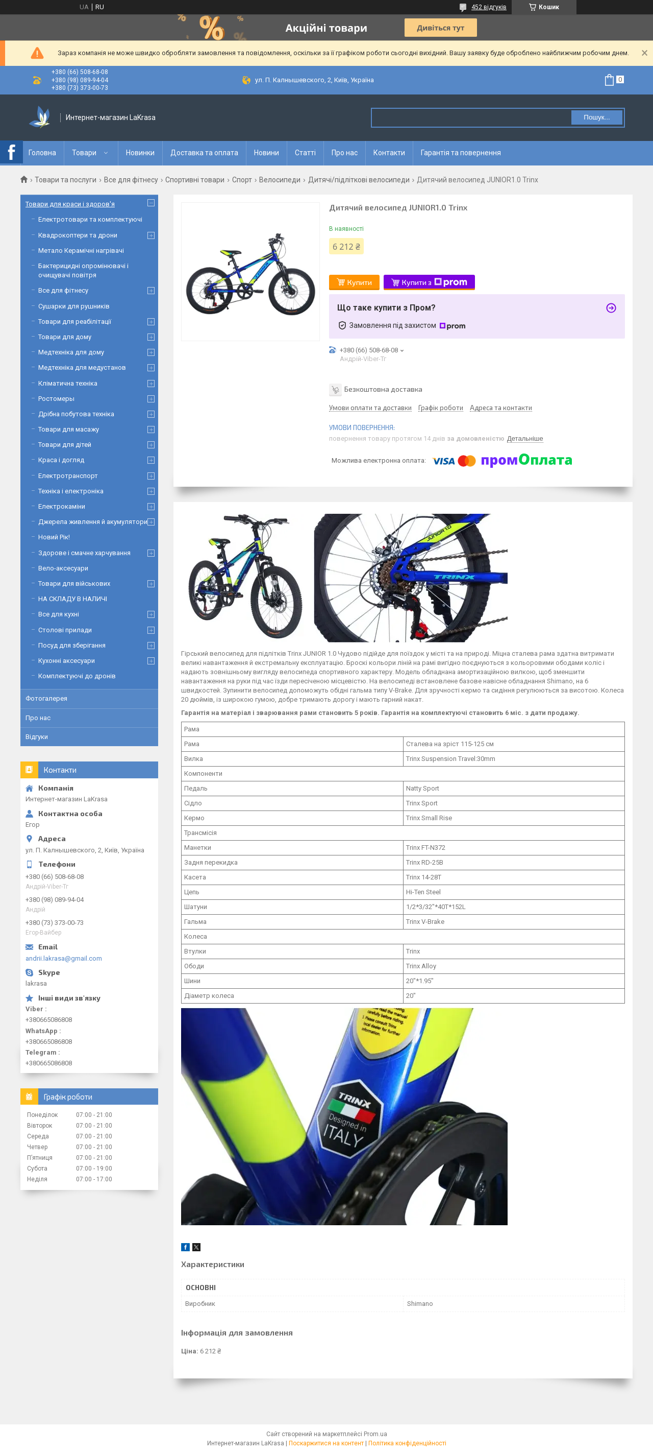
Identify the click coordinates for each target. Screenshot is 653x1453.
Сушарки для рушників (74, 306)
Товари (84, 153)
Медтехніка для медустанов (82, 367)
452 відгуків (489, 7)
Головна (42, 153)
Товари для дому (64, 337)
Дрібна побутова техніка (76, 414)
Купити (359, 282)
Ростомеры (56, 398)
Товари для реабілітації (74, 321)
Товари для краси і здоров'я (70, 204)
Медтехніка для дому (71, 352)
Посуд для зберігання (72, 645)
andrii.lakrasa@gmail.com (64, 958)
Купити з (434, 282)
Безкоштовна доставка (383, 389)
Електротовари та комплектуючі (90, 219)
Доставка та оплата (204, 153)
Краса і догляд (61, 460)
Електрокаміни (61, 506)
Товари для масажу (68, 429)
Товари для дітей (64, 444)
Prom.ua (375, 1434)
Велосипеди (279, 180)
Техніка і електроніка (71, 491)
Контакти (389, 153)
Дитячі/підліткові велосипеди (359, 180)
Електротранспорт (68, 476)
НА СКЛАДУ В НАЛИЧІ (72, 599)
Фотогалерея (46, 698)
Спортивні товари (194, 180)
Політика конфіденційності (407, 1443)
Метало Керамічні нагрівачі (81, 250)
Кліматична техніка (67, 383)
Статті (305, 153)
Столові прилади (65, 630)
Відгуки (37, 737)
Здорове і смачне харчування (84, 553)
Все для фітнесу (131, 180)
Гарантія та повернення (461, 153)
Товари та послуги (65, 180)
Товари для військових (74, 583)
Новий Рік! (54, 537)
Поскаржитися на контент (326, 1443)
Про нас (345, 153)
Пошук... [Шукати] (597, 117)
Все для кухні (58, 614)
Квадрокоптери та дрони (77, 235)
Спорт (242, 180)
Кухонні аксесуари (66, 660)
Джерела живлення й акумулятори (92, 522)
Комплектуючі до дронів (77, 676)
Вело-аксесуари (63, 568)
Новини (266, 153)
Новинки (140, 153)
